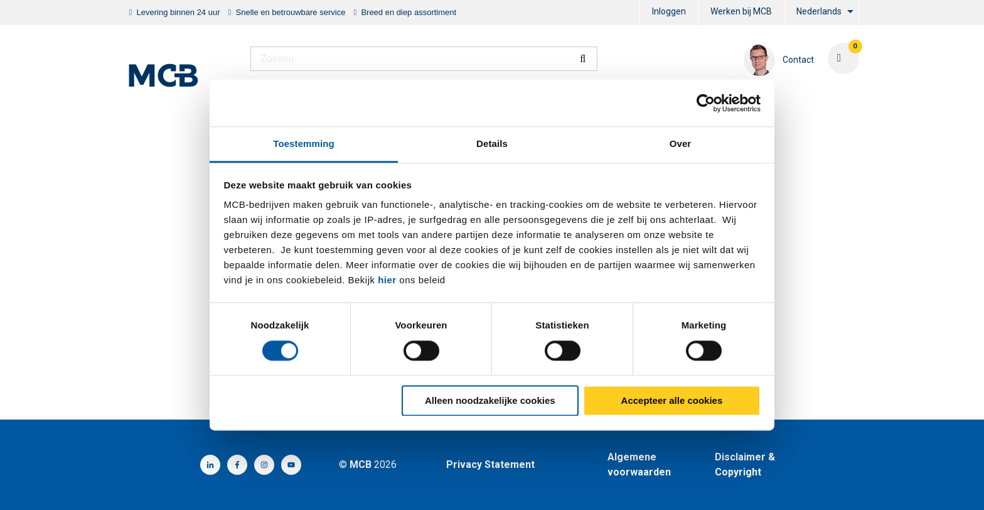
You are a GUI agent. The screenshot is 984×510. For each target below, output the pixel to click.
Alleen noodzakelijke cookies (490, 400)
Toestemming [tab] (303, 143)
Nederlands (819, 11)
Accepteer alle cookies (672, 400)
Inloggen (669, 11)
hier (387, 279)
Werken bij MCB (741, 11)
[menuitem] (668, 13)
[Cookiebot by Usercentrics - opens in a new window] (706, 103)
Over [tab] (681, 143)
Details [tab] (492, 143)
